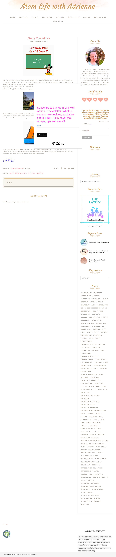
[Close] (81, 84)
